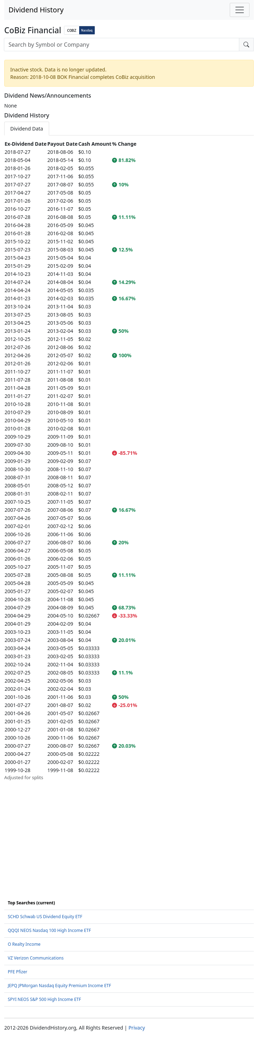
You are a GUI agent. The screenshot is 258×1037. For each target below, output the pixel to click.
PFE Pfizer (17, 972)
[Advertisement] (129, 830)
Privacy (136, 1027)
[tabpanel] (129, 460)
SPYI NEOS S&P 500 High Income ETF (44, 999)
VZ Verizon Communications (36, 958)
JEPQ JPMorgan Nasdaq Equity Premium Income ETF (59, 986)
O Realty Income (24, 944)
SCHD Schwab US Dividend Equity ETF (45, 917)
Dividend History (36, 10)
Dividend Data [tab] (26, 128)
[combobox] (121, 44)
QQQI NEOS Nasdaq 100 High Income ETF (49, 930)
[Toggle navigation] (240, 10)
